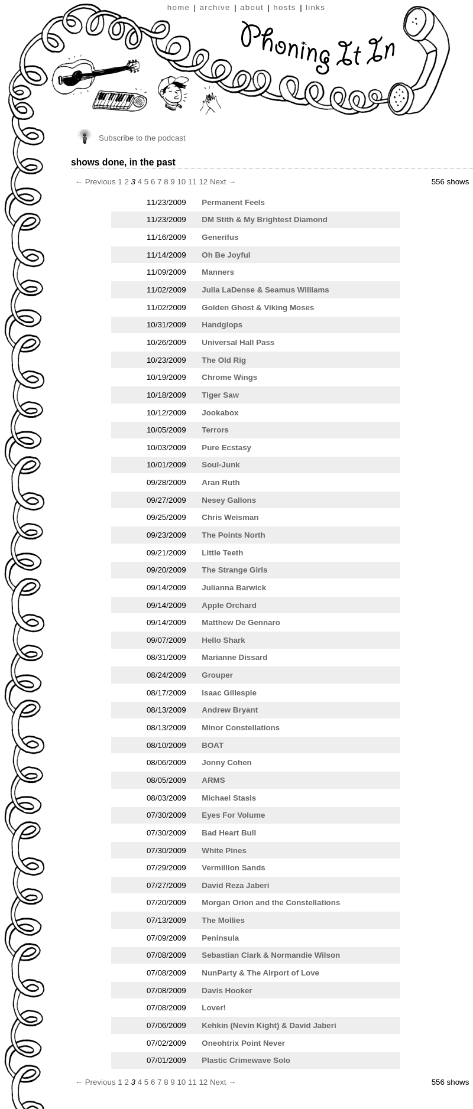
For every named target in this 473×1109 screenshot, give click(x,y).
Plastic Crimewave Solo (246, 1060)
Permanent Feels (233, 202)
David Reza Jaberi (235, 885)
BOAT (212, 745)
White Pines (224, 850)
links (315, 7)
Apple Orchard (229, 605)
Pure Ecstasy (226, 447)
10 (181, 181)
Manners (218, 272)
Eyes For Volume (233, 815)
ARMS (213, 780)
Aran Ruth (220, 482)
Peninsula (220, 938)
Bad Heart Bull (229, 832)
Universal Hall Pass (238, 342)
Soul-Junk (220, 464)
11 (192, 181)
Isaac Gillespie (229, 692)
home (178, 7)
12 (203, 181)
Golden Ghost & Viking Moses (258, 307)
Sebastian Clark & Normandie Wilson (271, 955)
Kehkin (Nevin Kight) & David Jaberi (269, 1025)
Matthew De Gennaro (241, 622)
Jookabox (220, 412)
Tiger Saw (220, 395)
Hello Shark (223, 640)
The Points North (233, 535)
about (252, 7)
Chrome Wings (229, 377)
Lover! (214, 1007)
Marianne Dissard (234, 657)
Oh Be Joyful (226, 255)
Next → (223, 181)
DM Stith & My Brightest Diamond (265, 219)
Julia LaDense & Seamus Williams (265, 289)
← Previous (95, 181)
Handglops (222, 324)
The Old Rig (224, 360)
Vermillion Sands (233, 867)
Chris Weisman (230, 517)
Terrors (215, 429)
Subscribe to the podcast (142, 138)
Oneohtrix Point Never (243, 1043)
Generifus (220, 237)
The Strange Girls (234, 569)
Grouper (217, 675)
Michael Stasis (229, 797)
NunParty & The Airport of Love (260, 972)
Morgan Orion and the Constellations (271, 902)
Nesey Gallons (229, 500)
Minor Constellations (241, 727)
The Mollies (223, 920)
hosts (284, 7)
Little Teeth (222, 552)
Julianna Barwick (234, 587)
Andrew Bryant (230, 709)
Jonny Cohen (226, 762)
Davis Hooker (227, 990)
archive (215, 7)
